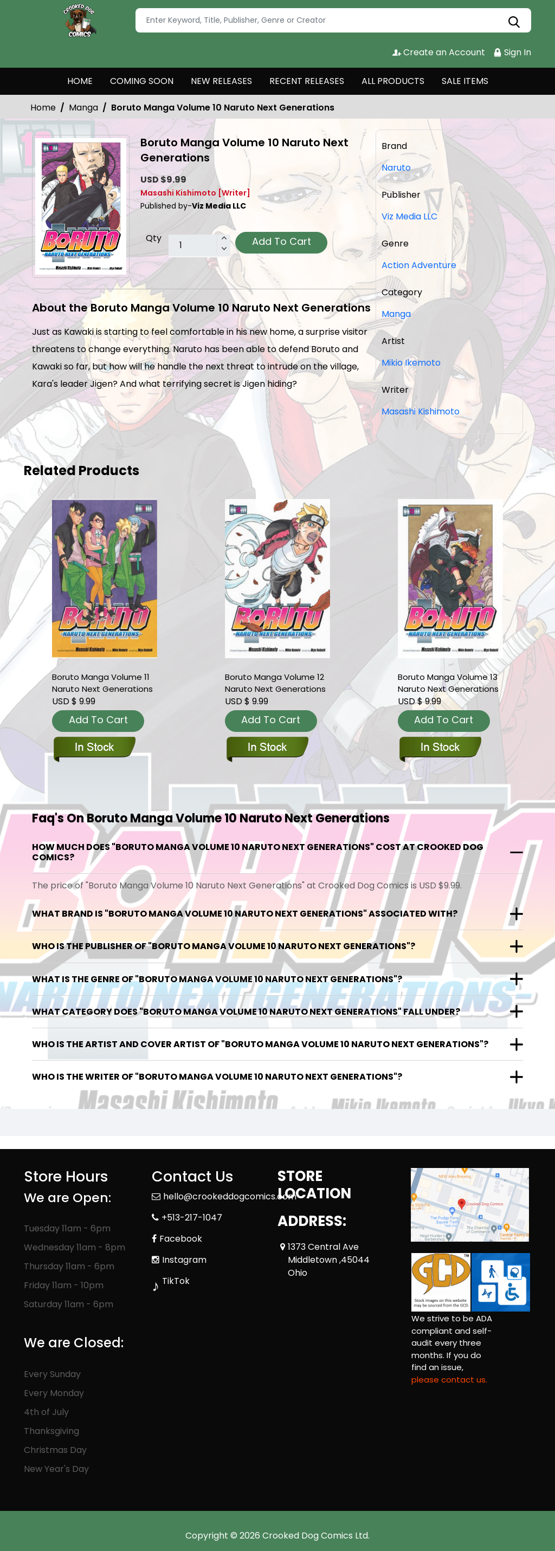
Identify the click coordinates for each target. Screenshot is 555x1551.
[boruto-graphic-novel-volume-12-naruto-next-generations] (277, 579)
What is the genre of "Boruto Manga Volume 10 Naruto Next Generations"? (217, 979)
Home (43, 107)
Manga (83, 107)
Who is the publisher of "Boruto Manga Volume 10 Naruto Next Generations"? (223, 946)
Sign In (512, 52)
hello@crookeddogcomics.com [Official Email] (229, 1196)
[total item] (199, 246)
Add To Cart (281, 241)
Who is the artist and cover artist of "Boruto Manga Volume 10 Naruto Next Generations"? (260, 1044)
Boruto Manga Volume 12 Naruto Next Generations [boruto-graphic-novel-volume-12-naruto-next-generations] (275, 683)
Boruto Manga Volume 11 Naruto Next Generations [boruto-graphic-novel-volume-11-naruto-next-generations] (102, 683)
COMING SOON (141, 81)
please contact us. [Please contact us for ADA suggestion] (449, 1379)
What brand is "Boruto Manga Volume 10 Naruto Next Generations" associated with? (244, 913)
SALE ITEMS (465, 81)
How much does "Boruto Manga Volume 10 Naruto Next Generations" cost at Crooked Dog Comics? (257, 852)
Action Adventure (419, 265)
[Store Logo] (78, 20)
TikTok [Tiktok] (176, 1281)
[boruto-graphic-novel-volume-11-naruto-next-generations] (104, 579)
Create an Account (438, 52)
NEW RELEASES (221, 81)
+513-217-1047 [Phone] (192, 1217)
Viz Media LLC (409, 216)
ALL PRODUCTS (393, 81)
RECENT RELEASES (306, 81)
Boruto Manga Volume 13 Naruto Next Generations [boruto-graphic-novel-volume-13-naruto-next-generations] (448, 683)
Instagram (184, 1260)
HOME (80, 81)
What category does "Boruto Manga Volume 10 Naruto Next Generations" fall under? (246, 1011)
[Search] (333, 20)
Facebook (180, 1238)
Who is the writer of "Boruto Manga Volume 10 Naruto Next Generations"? (217, 1076)
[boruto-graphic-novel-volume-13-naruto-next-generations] (450, 579)
